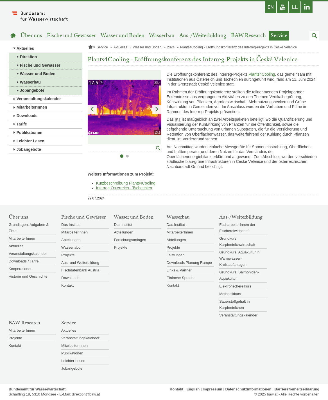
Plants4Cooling (261, 74)
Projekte (68, 255)
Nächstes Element (156, 109)
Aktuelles (25, 48)
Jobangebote (32, 90)
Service (279, 36)
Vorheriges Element (92, 109)
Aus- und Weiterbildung (80, 262)
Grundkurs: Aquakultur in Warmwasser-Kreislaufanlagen (239, 258)
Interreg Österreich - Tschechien (124, 188)
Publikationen (29, 132)
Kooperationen (21, 269)
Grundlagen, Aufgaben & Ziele (29, 228)
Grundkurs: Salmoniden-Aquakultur (239, 275)
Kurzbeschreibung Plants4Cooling (125, 183)
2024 (171, 47)
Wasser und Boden (122, 36)
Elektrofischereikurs (235, 286)
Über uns (31, 36)
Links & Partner (179, 270)
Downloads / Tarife (24, 261)
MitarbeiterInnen (32, 107)
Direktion (28, 57)
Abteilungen (71, 240)
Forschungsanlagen (130, 240)
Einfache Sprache (181, 278)
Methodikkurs (230, 294)
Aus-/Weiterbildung (202, 36)
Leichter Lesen (30, 141)
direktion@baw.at (86, 394)
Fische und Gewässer (71, 36)
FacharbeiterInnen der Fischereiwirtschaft (237, 228)
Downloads (27, 115)
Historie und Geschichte (28, 276)
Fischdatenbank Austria (80, 270)
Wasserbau (162, 36)
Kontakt (67, 285)
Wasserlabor (71, 247)
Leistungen (176, 255)
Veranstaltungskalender (39, 98)
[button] (314, 36)
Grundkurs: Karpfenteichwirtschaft (237, 241)
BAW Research (248, 36)
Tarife (22, 124)
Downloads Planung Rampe (189, 262)
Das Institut (70, 225)
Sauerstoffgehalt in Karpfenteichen (234, 304)
